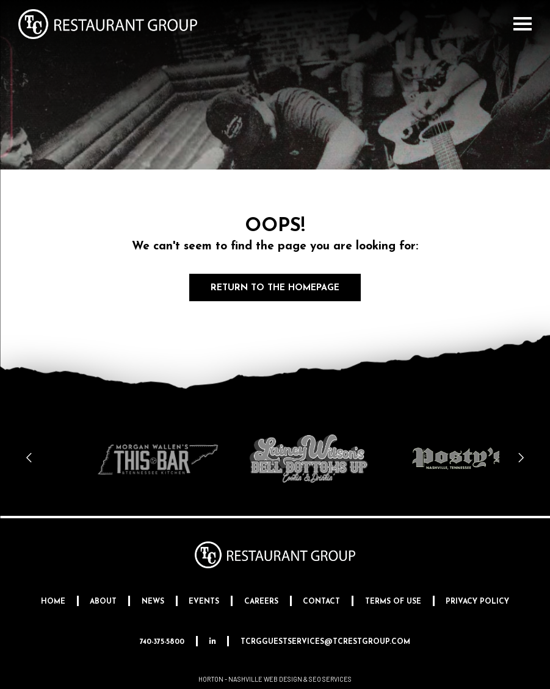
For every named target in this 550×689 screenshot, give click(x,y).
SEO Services (330, 679)
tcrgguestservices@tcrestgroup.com (325, 642)
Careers (261, 601)
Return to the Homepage (275, 288)
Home (53, 601)
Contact (321, 601)
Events (204, 601)
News (153, 601)
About (103, 601)
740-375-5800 (162, 642)
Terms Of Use (393, 601)
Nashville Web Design (265, 679)
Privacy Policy (477, 601)
